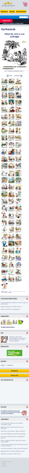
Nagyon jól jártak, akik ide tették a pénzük (11, 306)
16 (19, 291)
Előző (10, 75)
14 (15, 291)
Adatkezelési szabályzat (7, 461)
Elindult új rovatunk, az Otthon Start (13, 23)
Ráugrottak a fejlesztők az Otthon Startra (11, 453)
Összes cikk (14, 375)
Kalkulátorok (4, 11)
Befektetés (5, 346)
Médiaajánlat (4, 466)
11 (10, 291)
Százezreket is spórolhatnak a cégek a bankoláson (13, 431)
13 (14, 291)
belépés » (3, 365)
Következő (17, 75)
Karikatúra (5, 316)
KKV (2, 333)
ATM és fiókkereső (21, 11)
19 (24, 291)
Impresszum (4, 464)
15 (17, 291)
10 (9, 291)
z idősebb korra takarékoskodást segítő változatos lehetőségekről (10, 413)
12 (12, 291)
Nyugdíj (3, 407)
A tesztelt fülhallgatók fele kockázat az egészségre (13, 433)
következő (4, 292)
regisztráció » (10, 365)
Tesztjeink (12, 11)
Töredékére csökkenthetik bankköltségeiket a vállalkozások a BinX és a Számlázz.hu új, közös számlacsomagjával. (17, 339)
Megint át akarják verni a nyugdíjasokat (10, 309)
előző (6, 291)
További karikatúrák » (8, 327)
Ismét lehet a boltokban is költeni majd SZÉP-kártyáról (14, 448)
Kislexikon (14, 371)
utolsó (9, 292)
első (3, 291)
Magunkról (4, 463)
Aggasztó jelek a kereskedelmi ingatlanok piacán (13, 451)
